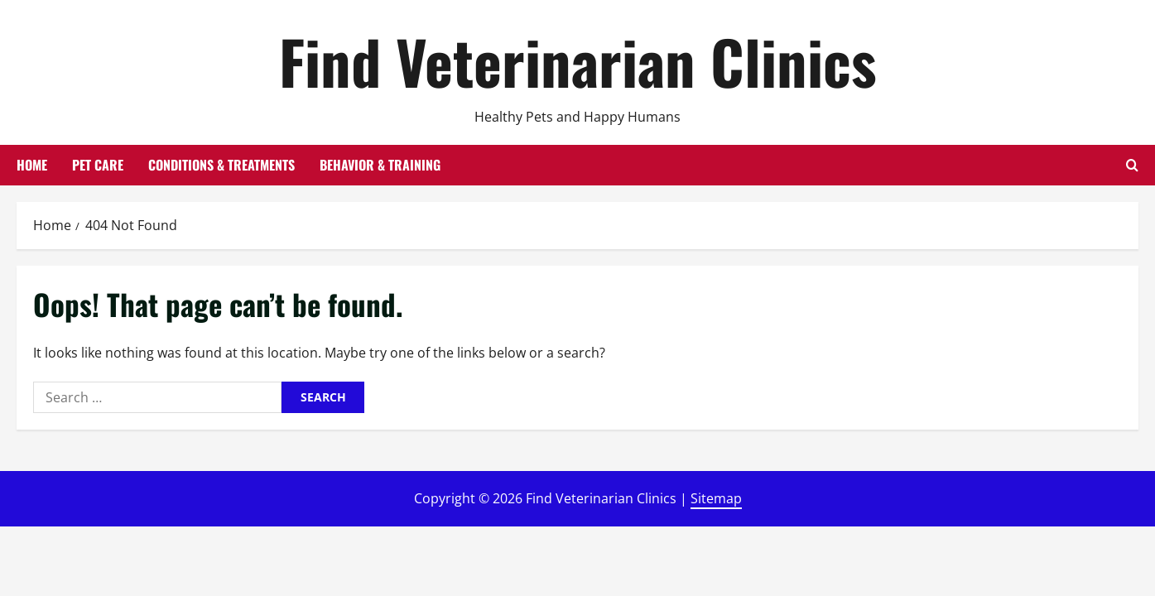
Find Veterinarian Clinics (578, 61)
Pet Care (97, 165)
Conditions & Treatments (221, 165)
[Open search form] (1132, 165)
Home (32, 165)
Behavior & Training (380, 165)
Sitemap (716, 498)
